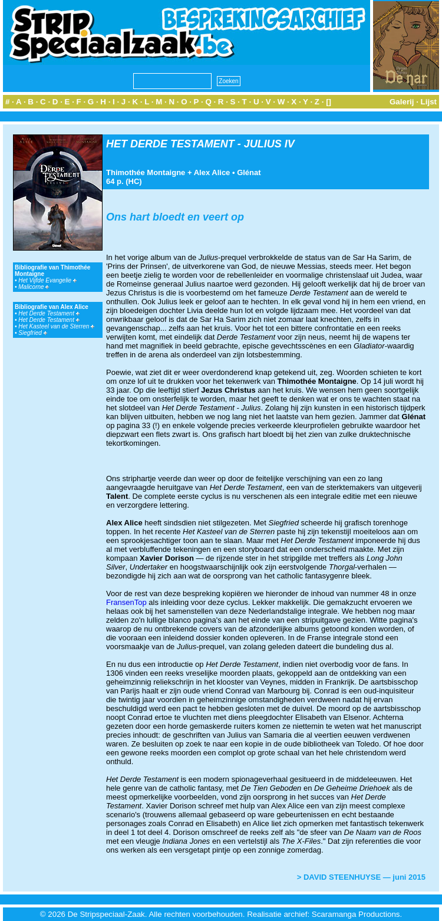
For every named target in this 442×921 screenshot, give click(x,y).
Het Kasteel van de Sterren (56, 326)
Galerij (402, 101)
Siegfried (32, 333)
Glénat (248, 172)
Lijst (429, 101)
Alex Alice (212, 172)
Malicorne (33, 287)
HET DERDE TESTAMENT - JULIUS (194, 144)
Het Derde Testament (48, 313)
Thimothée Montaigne (145, 172)
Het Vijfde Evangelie (47, 280)
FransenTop (126, 602)
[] (328, 101)
